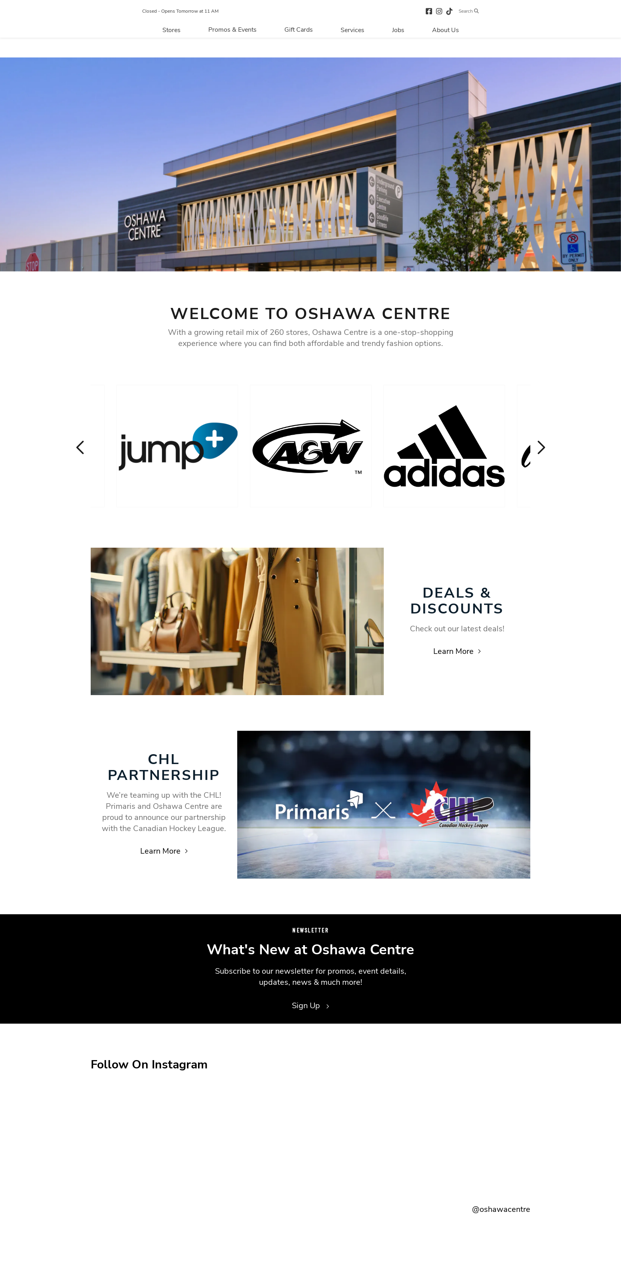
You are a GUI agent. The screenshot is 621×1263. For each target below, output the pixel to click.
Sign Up (310, 1005)
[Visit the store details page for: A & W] (310, 446)
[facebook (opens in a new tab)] (442, 21)
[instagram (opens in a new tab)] (453, 21)
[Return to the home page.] (321, 21)
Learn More (457, 651)
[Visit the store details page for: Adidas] (444, 446)
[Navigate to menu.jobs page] (398, 50)
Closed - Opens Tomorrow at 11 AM (167, 21)
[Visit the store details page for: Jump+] (177, 446)
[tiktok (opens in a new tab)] (463, 21)
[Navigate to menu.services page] (352, 50)
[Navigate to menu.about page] (445, 50)
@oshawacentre (501, 1209)
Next (540, 447)
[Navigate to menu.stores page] (171, 50)
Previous (81, 447)
